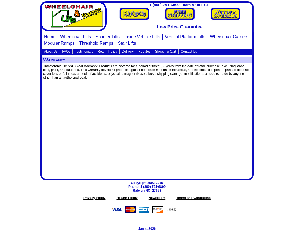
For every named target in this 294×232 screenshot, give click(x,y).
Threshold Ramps (96, 43)
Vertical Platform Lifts (185, 36)
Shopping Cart (165, 51)
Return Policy (107, 51)
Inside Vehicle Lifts (142, 36)
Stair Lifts (127, 43)
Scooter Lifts (108, 36)
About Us (50, 51)
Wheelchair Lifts (75, 36)
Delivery (128, 51)
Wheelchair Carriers (229, 36)
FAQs (66, 51)
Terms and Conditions (193, 198)
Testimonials (84, 51)
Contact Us (189, 51)
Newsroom (157, 198)
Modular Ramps (59, 43)
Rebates (144, 51)
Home (49, 36)
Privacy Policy (94, 198)
